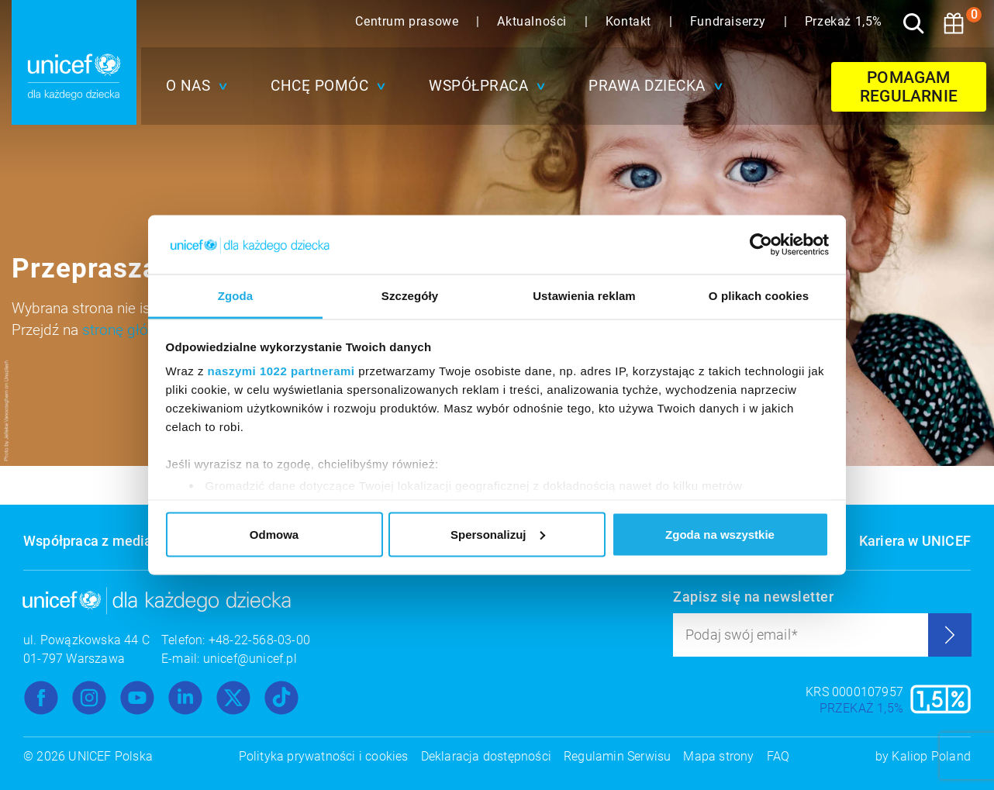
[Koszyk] (953, 23)
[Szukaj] (913, 23)
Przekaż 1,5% (843, 21)
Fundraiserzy (730, 21)
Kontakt (630, 21)
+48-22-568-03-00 (259, 640)
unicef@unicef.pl (250, 658)
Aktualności (533, 21)
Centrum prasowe (408, 21)
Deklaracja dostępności (486, 756)
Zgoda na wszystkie (720, 533)
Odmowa (274, 533)
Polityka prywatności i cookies (324, 756)
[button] (193, 86)
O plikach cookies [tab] (759, 295)
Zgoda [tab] (236, 295)
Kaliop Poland (931, 756)
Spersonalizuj (497, 533)
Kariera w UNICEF (915, 541)
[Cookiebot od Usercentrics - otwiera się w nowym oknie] (761, 245)
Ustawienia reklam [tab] (584, 295)
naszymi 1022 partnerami (281, 371)
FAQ (778, 756)
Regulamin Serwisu (617, 756)
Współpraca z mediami (96, 541)
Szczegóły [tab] (409, 295)
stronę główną (128, 330)
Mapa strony (718, 756)
